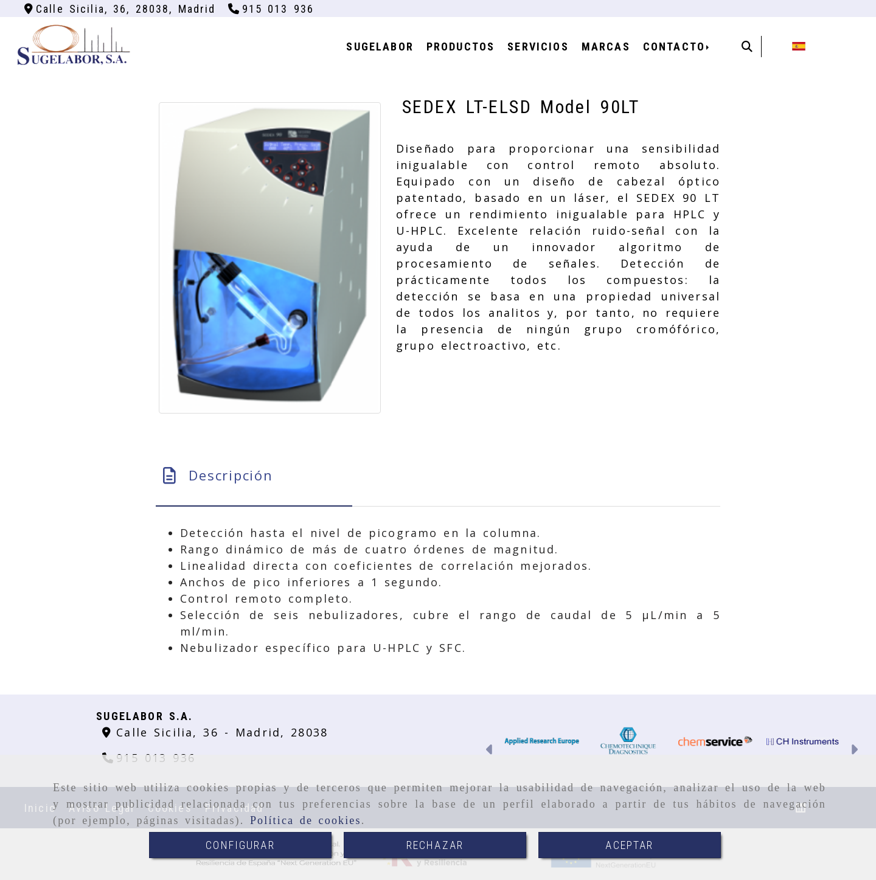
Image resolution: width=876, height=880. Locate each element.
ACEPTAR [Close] (629, 845)
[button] (490, 750)
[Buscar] (747, 46)
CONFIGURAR (240, 845)
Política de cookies (305, 820)
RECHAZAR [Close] (435, 845)
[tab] (254, 475)
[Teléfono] (271, 8)
